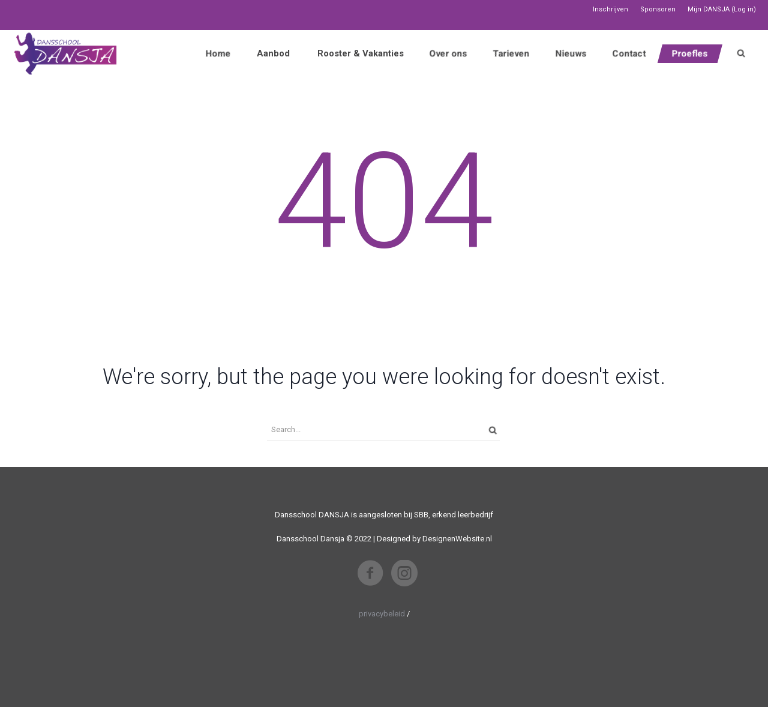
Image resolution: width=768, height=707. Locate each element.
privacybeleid (382, 613)
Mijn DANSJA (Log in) (722, 9)
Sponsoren (658, 9)
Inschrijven (610, 9)
